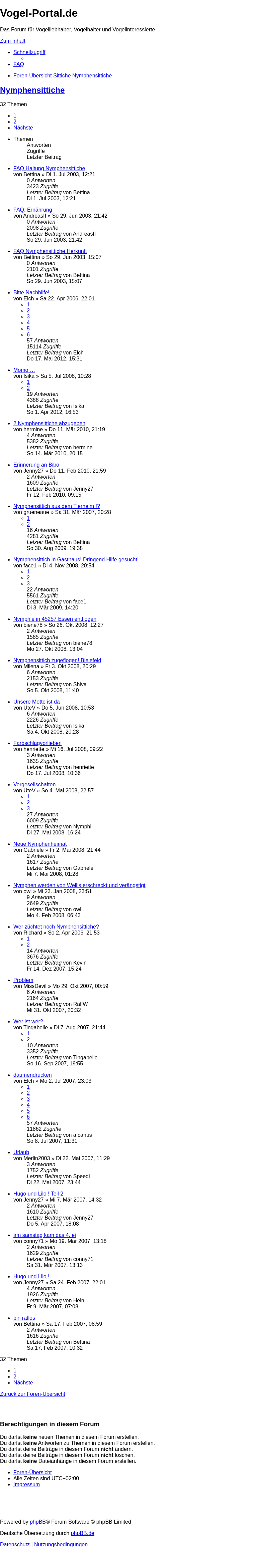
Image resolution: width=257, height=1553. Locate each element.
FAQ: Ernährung (32, 210)
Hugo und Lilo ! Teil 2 (38, 1194)
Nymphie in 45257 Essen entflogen (54, 619)
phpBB (38, 1522)
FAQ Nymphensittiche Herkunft (50, 251)
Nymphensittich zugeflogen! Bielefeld (57, 660)
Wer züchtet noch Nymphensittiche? (56, 927)
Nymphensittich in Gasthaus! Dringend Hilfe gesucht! (76, 559)
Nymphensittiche (32, 89)
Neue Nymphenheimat (40, 844)
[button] (23, 128)
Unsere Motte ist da (36, 702)
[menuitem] (18, 64)
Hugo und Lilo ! (31, 1276)
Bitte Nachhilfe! (31, 292)
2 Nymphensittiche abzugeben (49, 423)
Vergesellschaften (34, 784)
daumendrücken (32, 1075)
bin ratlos (24, 1318)
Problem (23, 980)
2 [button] (14, 121)
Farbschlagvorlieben (37, 743)
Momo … (24, 370)
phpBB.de (82, 1533)
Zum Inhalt (12, 41)
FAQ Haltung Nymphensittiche (49, 168)
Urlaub (21, 1152)
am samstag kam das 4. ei (44, 1235)
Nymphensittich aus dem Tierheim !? (56, 506)
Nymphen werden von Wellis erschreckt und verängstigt (79, 885)
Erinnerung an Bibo (36, 465)
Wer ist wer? (28, 1021)
